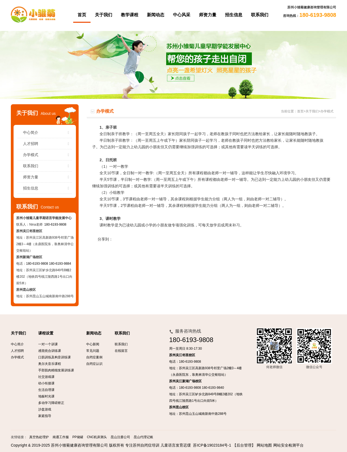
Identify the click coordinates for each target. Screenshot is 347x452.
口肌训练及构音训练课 (54, 357)
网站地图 (264, 445)
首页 (82, 14)
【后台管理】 (244, 445)
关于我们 (103, 14)
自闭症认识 (94, 364)
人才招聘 (47, 143)
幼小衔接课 (46, 383)
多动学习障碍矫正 (51, 403)
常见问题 (92, 351)
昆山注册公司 (120, 437)
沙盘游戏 (44, 409)
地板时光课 (46, 396)
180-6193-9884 (60, 263)
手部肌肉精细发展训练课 (56, 370)
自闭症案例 (94, 357)
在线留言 (121, 351)
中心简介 (47, 132)
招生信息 (233, 14)
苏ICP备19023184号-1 (212, 445)
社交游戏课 (46, 377)
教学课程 (129, 14)
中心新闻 (92, 344)
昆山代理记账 (143, 437)
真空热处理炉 (39, 437)
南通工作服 (61, 437)
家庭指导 (44, 416)
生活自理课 (46, 390)
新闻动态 (155, 14)
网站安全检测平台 (288, 445)
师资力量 (207, 14)
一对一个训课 (48, 344)
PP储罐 (77, 437)
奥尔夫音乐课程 (49, 364)
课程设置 (45, 333)
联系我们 (259, 14)
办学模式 (47, 154)
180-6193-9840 (213, 388)
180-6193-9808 (55, 224)
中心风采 (181, 14)
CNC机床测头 (97, 437)
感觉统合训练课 (49, 351)
